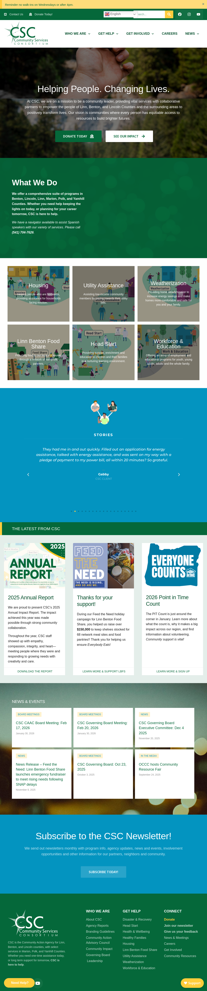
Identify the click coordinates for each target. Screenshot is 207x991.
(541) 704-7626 (23, 232)
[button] (28, 475)
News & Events (28, 701)
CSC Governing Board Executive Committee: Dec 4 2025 (161, 728)
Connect (173, 911)
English (113, 14)
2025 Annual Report (31, 598)
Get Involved (140, 34)
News (192, 34)
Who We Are (77, 34)
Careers (169, 33)
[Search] (169, 14)
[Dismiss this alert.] (203, 4)
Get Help (108, 34)
